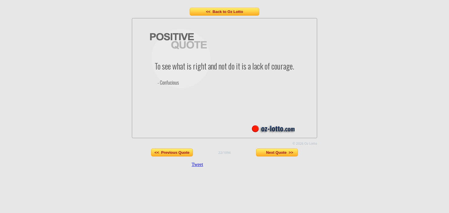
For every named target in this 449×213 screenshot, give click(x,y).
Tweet (197, 164)
